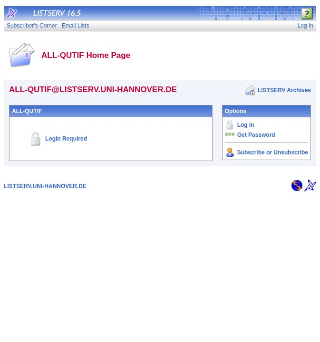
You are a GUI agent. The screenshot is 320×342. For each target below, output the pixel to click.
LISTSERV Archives (284, 90)
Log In (245, 125)
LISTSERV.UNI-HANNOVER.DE (45, 186)
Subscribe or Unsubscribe (272, 152)
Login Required (66, 138)
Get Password (256, 135)
